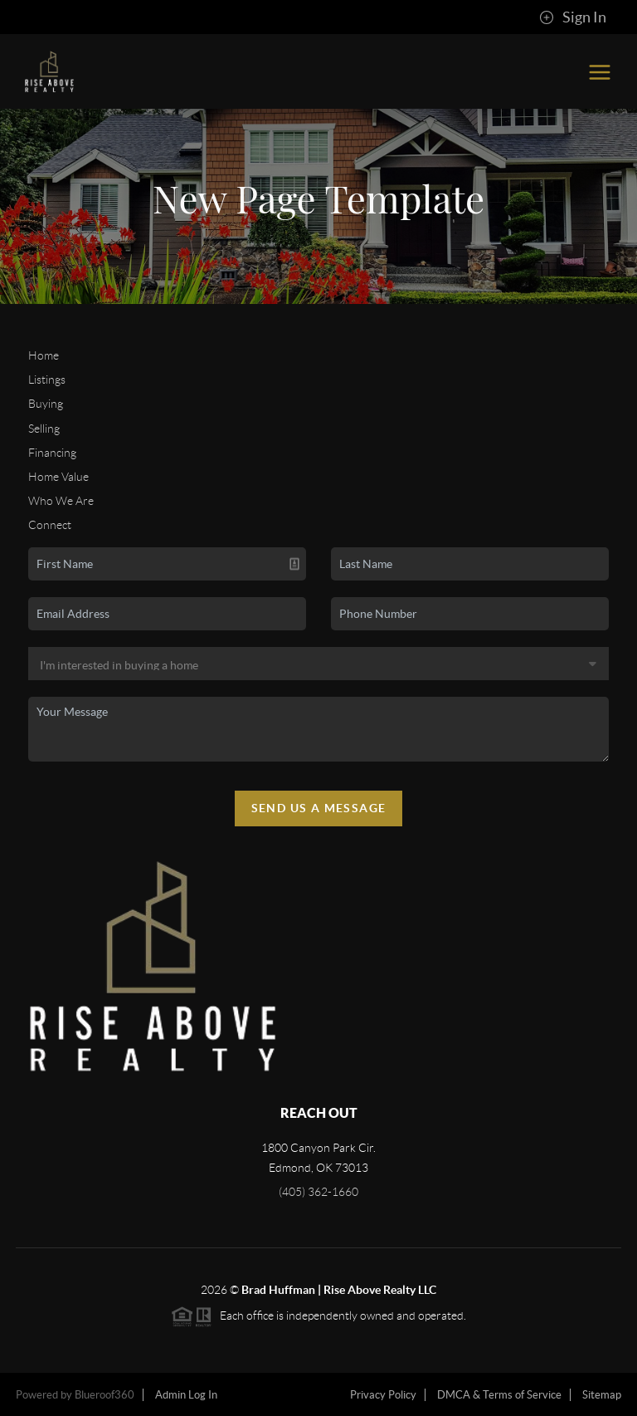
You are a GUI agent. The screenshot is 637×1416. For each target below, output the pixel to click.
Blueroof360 (104, 1395)
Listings (47, 379)
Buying (45, 403)
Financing (52, 452)
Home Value (58, 476)
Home (43, 355)
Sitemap (601, 1395)
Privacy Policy (383, 1395)
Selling (44, 428)
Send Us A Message (319, 808)
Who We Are (61, 500)
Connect (49, 525)
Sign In (572, 17)
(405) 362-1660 (318, 1191)
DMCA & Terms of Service (499, 1395)
